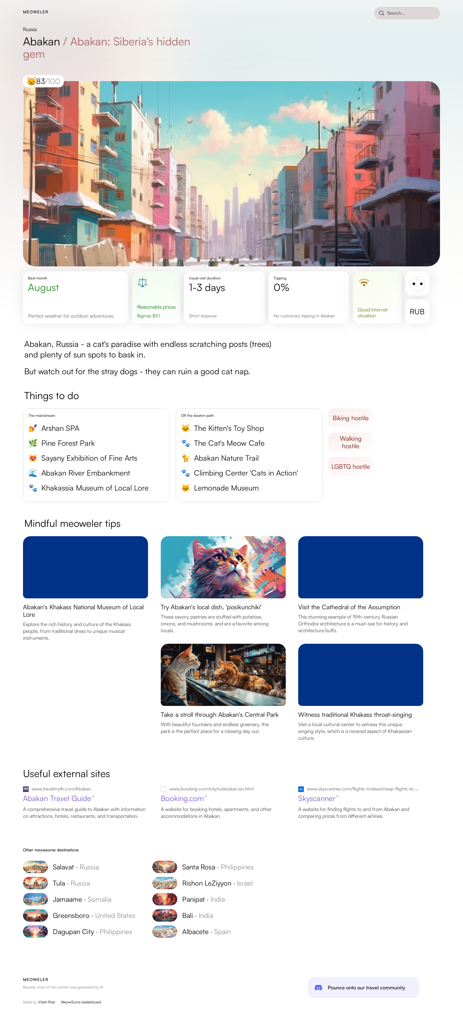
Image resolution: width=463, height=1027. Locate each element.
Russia (30, 29)
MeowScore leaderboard (81, 1002)
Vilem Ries (46, 1002)
